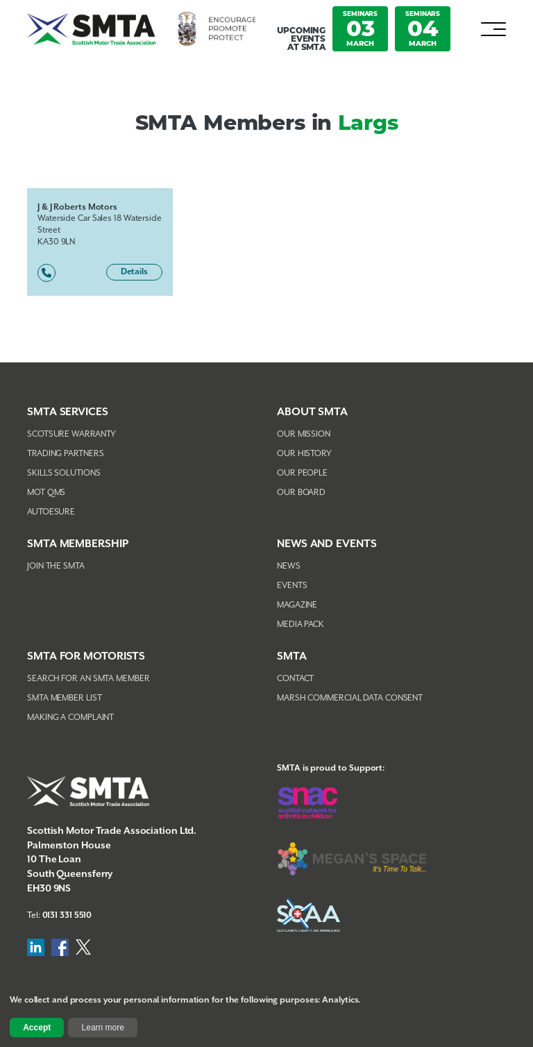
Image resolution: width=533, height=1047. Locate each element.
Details (134, 272)
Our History (304, 454)
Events (292, 585)
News (289, 566)
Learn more (103, 1027)
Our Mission (303, 434)
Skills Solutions (63, 473)
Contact (295, 678)
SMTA (292, 656)
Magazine (297, 605)
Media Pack (300, 624)
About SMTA (312, 412)
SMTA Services (67, 412)
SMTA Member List (64, 698)
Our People (302, 473)
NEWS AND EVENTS (327, 544)
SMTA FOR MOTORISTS (86, 656)
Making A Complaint (70, 717)
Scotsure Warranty (71, 434)
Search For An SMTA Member (88, 678)
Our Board (301, 492)
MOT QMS (46, 492)
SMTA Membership (77, 544)
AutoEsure (51, 512)
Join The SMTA (56, 566)
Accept (37, 1027)
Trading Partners (65, 454)
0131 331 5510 (67, 915)
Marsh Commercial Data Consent (350, 698)
